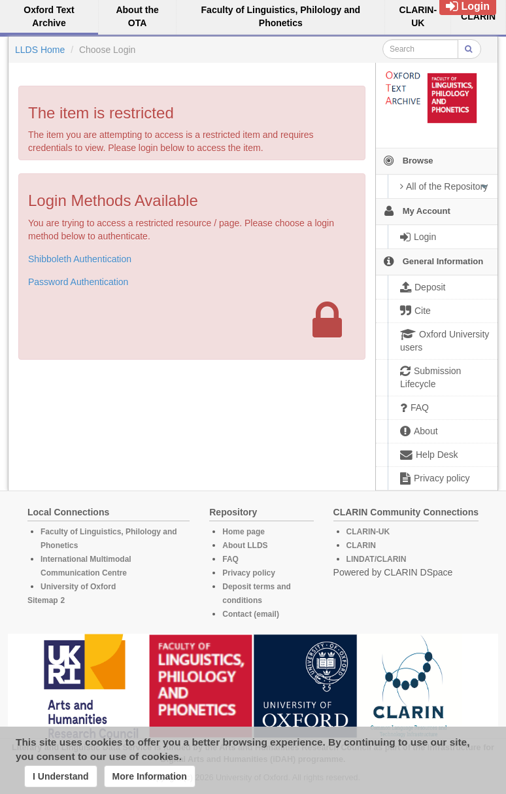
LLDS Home (40, 49)
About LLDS (244, 545)
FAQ (230, 559)
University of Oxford (78, 586)
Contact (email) (250, 614)
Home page (243, 531)
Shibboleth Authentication (79, 259)
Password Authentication (78, 282)
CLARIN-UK (368, 531)
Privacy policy (248, 573)
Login (468, 6)
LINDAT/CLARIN (376, 559)
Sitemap (42, 600)
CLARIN (361, 545)
